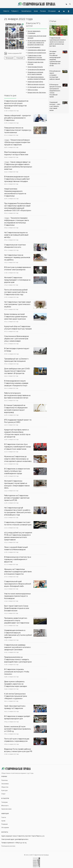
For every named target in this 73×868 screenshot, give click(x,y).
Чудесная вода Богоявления (36, 69)
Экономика (5, 784)
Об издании (5, 827)
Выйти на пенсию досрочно (36, 84)
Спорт (3, 794)
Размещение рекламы (8, 846)
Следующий (19, 58)
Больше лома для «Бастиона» (37, 92)
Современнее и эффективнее (37, 50)
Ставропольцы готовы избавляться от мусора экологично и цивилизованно (36, 57)
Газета (3, 817)
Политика (4, 780)
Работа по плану (33, 90)
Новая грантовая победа (35, 81)
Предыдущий (9, 58)
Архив (3, 821)
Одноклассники (6, 809)
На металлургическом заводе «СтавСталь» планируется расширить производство (37, 42)
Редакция (4, 824)
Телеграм (4, 802)
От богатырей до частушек (36, 87)
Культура (4, 790)
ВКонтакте (5, 805)
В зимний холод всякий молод (37, 53)
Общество (4, 787)
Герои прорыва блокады (35, 67)
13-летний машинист (34, 47)
